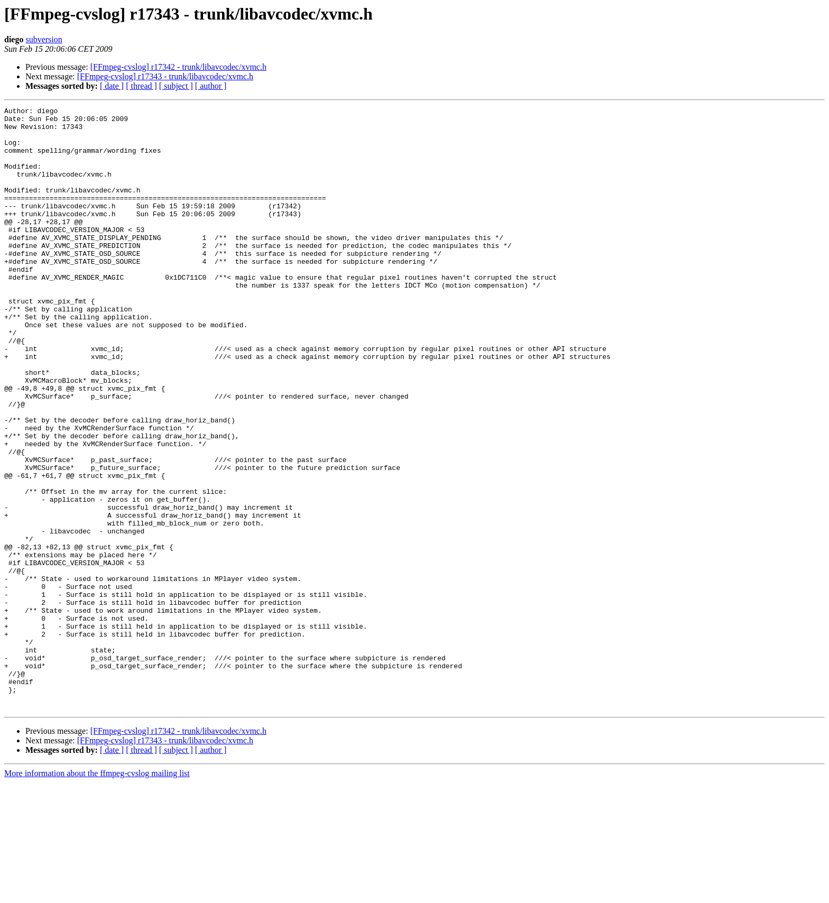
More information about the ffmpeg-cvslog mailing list (97, 893)
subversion (43, 39)
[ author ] (211, 85)
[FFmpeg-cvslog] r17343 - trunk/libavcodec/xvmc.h (165, 76)
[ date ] (112, 85)
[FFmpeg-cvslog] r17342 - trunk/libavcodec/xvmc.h (178, 66)
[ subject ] (176, 85)
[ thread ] (141, 85)
